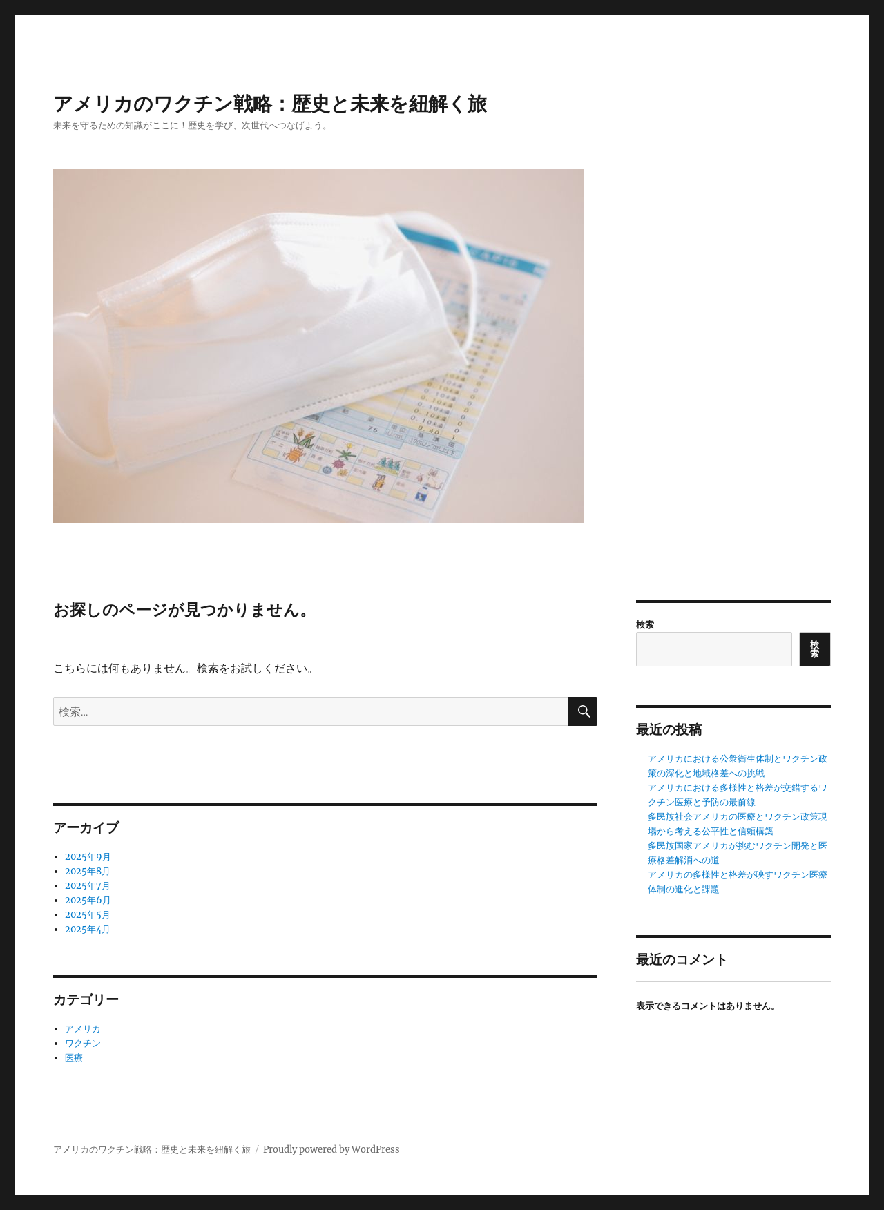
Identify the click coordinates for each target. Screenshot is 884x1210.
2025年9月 (88, 857)
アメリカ (83, 1029)
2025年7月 (87, 886)
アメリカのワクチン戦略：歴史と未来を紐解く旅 (270, 103)
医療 (74, 1058)
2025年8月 (87, 871)
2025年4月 (87, 929)
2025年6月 (88, 900)
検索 (645, 625)
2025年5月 (87, 915)
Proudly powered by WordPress (331, 1149)
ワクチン (83, 1043)
